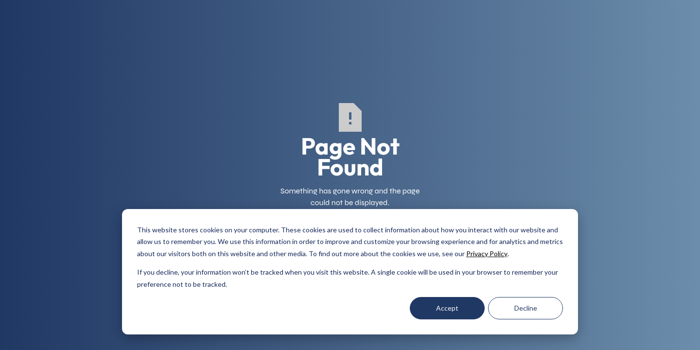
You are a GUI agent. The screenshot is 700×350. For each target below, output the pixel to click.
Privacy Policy (487, 253)
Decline (525, 308)
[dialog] (350, 271)
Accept (447, 308)
